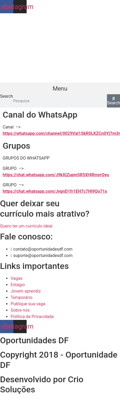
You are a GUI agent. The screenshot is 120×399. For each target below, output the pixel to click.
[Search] (113, 101)
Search (6, 96)
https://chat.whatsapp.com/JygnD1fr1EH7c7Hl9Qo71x (55, 191)
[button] (60, 88)
